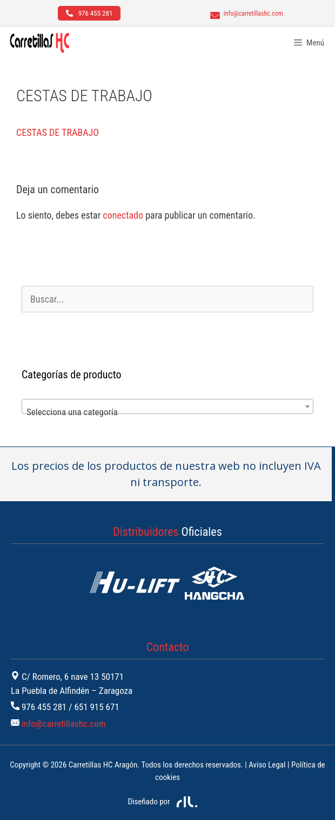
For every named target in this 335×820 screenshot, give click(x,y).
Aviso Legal (267, 765)
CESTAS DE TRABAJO (57, 132)
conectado (123, 215)
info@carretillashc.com (64, 723)
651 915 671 (96, 706)
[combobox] (167, 406)
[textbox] (167, 411)
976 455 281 (44, 706)
